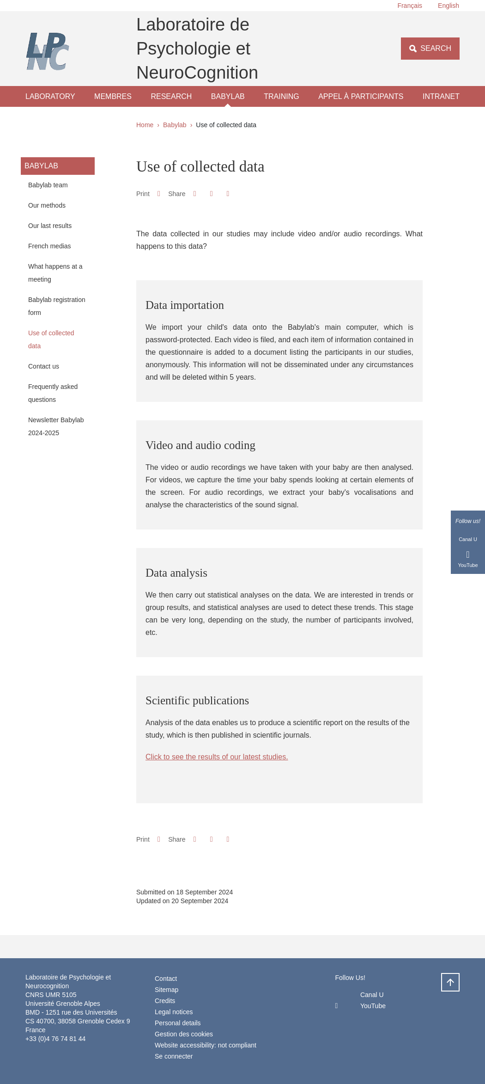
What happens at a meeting (55, 273)
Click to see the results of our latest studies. (217, 757)
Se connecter (174, 1056)
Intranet (441, 96)
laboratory (50, 96)
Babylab (228, 96)
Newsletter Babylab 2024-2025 (56, 426)
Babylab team (48, 185)
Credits (165, 1000)
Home (144, 125)
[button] (195, 193)
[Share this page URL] (228, 193)
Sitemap (166, 989)
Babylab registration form (56, 306)
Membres (113, 96)
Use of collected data (51, 339)
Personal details (178, 1023)
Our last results (50, 225)
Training (281, 96)
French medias (49, 246)
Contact (166, 978)
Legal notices (174, 1012)
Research (171, 96)
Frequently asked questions (53, 393)
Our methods (47, 205)
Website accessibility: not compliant (205, 1045)
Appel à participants (360, 96)
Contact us (43, 366)
